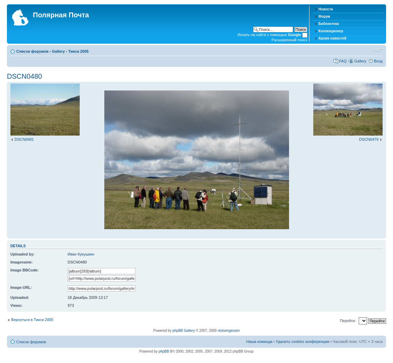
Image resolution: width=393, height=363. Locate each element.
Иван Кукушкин (81, 254)
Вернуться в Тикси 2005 (32, 320)
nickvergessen (229, 330)
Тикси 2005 (78, 51)
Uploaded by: (22, 254)
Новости (325, 9)
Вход (378, 61)
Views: (16, 305)
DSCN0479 (368, 139)
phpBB (164, 351)
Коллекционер (330, 31)
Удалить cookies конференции (303, 341)
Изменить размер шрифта (378, 50)
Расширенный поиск (289, 40)
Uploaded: (19, 297)
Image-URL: (21, 287)
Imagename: (21, 262)
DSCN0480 (24, 76)
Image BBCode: (24, 270)
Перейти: (348, 321)
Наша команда (259, 341)
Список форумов (32, 51)
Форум (324, 16)
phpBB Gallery (184, 330)
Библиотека (328, 24)
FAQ (343, 61)
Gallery (58, 51)
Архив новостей (332, 38)
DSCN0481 (24, 139)
